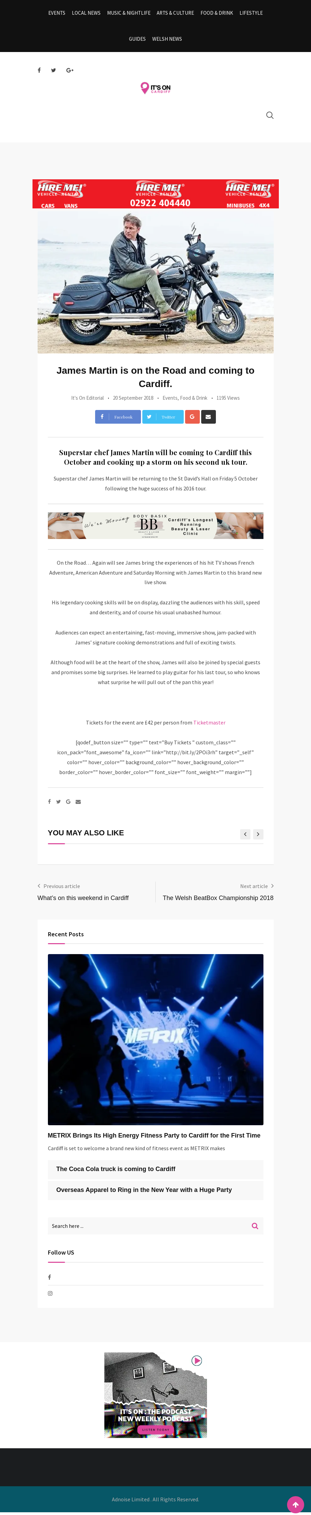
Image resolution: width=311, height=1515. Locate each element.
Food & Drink (216, 13)
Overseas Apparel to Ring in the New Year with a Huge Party (144, 1192)
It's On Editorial (87, 400)
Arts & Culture (175, 13)
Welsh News (167, 41)
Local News (87, 13)
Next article (254, 888)
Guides (137, 41)
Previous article (61, 888)
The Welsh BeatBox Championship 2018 (218, 900)
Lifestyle (249, 13)
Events (58, 13)
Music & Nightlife (129, 13)
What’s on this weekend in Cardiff (83, 900)
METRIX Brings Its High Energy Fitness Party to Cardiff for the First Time (154, 1138)
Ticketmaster (209, 725)
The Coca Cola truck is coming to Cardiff (116, 1171)
